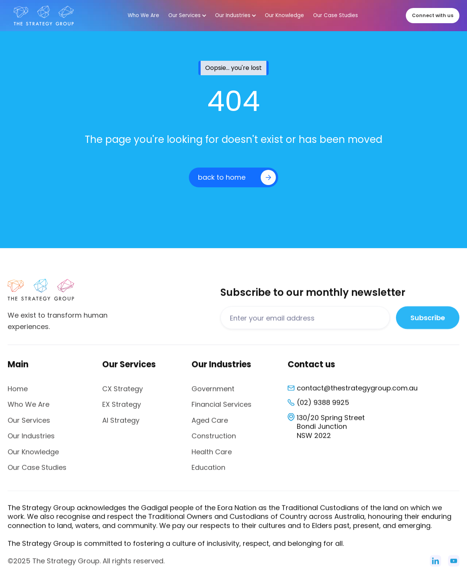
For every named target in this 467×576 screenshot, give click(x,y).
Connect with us (432, 15)
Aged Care (210, 424)
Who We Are (28, 408)
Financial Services (222, 408)
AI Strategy (120, 424)
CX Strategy (122, 392)
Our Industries (31, 440)
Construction (214, 440)
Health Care (212, 455)
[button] (187, 15)
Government (213, 392)
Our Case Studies (37, 471)
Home (18, 392)
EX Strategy (121, 408)
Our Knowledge (33, 455)
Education (208, 471)
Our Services (29, 424)
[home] (44, 15)
